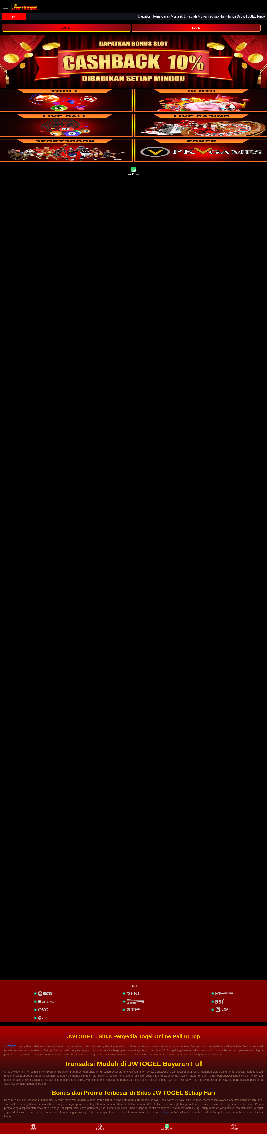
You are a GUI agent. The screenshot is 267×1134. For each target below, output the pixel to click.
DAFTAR (66, 28)
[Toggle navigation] (6, 7)
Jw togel (165, 1112)
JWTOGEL (10, 1046)
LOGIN (196, 28)
